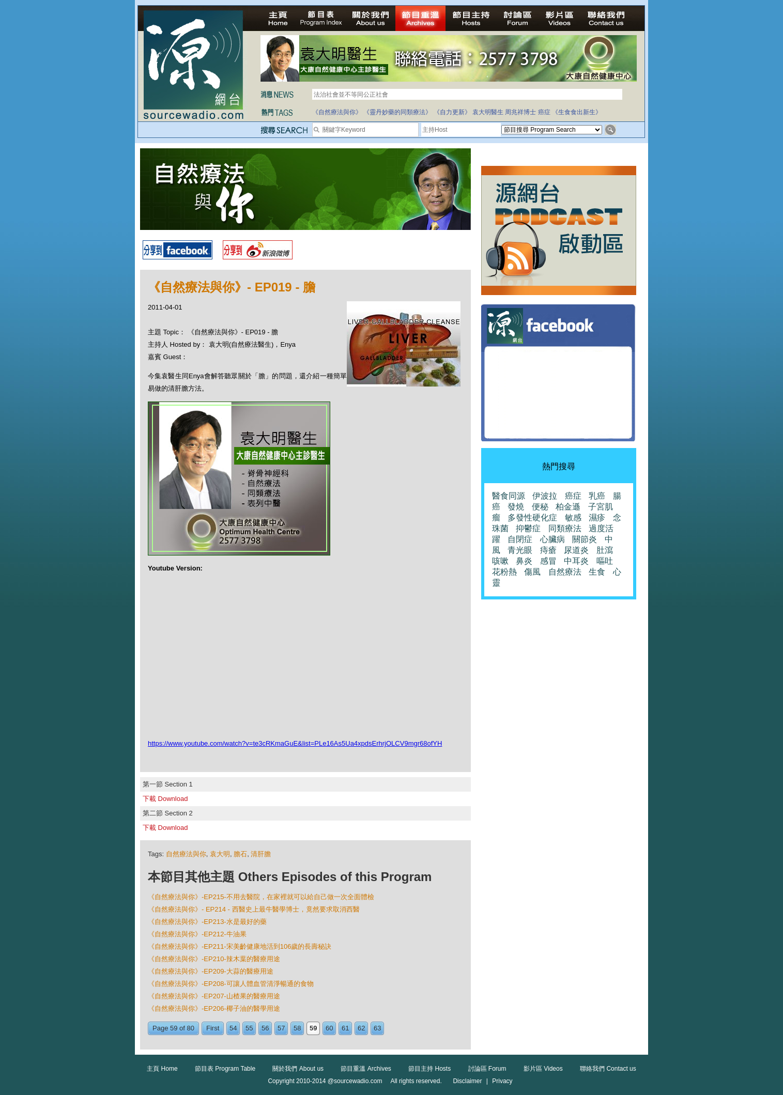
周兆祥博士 (520, 112)
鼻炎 (524, 561)
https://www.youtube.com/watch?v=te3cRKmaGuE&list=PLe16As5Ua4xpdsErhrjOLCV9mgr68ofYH (295, 743)
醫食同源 (508, 495)
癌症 (544, 112)
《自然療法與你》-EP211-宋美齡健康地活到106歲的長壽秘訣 (239, 946)
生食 (597, 571)
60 (329, 1028)
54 (233, 1028)
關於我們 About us (298, 1068)
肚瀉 (604, 550)
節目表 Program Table (225, 1068)
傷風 (532, 571)
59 (313, 1028)
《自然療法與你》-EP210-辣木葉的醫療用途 (214, 959)
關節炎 (584, 539)
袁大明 (220, 854)
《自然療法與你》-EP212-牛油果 (197, 934)
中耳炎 (576, 561)
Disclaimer (467, 1081)
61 (345, 1028)
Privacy (502, 1081)
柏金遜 (568, 506)
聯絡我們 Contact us (608, 1068)
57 (281, 1028)
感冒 (548, 561)
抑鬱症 (528, 528)
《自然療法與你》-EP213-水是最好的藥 (207, 922)
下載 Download (165, 799)
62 (361, 1028)
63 (377, 1028)
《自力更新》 (452, 112)
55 (249, 1028)
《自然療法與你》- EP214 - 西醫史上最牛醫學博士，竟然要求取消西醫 (254, 909)
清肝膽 (261, 854)
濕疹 (597, 517)
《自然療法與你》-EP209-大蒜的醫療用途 (210, 971)
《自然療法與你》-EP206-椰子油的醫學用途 (214, 1008)
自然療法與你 (186, 854)
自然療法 (564, 571)
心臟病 (552, 539)
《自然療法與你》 (337, 112)
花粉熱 (504, 571)
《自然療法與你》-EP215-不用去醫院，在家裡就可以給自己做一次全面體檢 (261, 897)
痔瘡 (548, 550)
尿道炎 (576, 550)
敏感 (573, 517)
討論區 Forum (487, 1068)
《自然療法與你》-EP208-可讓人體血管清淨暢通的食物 (231, 984)
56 (265, 1028)
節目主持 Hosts (429, 1068)
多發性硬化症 (532, 517)
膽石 (240, 854)
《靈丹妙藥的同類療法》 (397, 112)
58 (297, 1028)
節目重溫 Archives (366, 1068)
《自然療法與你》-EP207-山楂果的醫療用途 (214, 996)
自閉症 (520, 539)
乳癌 (597, 495)
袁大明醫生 (487, 112)
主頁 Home (162, 1068)
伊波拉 (544, 495)
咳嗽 (500, 561)
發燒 (516, 506)
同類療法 (564, 528)
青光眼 (520, 550)
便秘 (540, 506)
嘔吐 (604, 561)
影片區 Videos (543, 1068)
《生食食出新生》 (577, 112)
